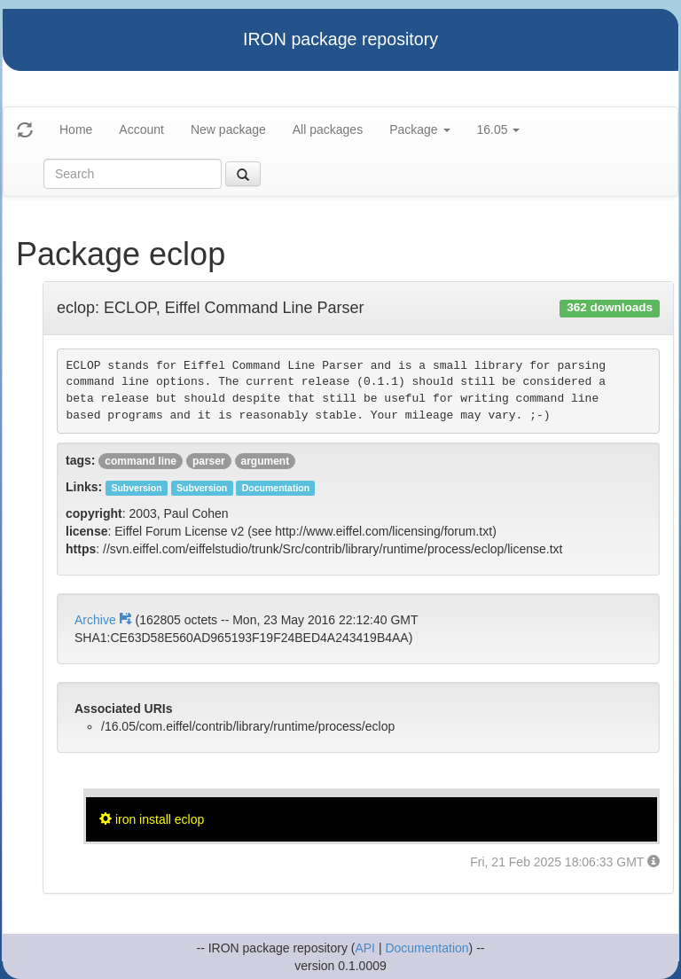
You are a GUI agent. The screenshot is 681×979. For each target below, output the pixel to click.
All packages (328, 129)
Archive (104, 620)
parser (208, 461)
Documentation (426, 948)
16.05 (499, 129)
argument (265, 461)
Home (75, 129)
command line (140, 461)
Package (419, 129)
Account (141, 129)
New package (228, 129)
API (365, 948)
